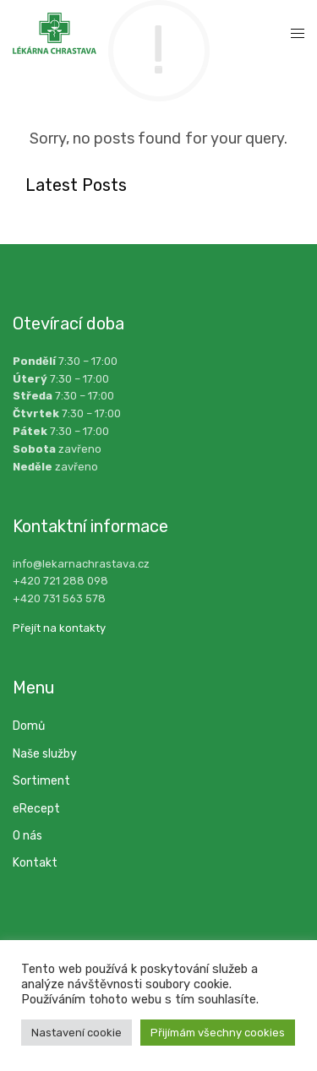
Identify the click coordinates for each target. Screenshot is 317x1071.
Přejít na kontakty (59, 628)
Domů (29, 726)
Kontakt (35, 863)
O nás (27, 836)
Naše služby (45, 754)
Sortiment (41, 781)
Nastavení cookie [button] (76, 1032)
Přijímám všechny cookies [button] (217, 1032)
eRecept (36, 809)
